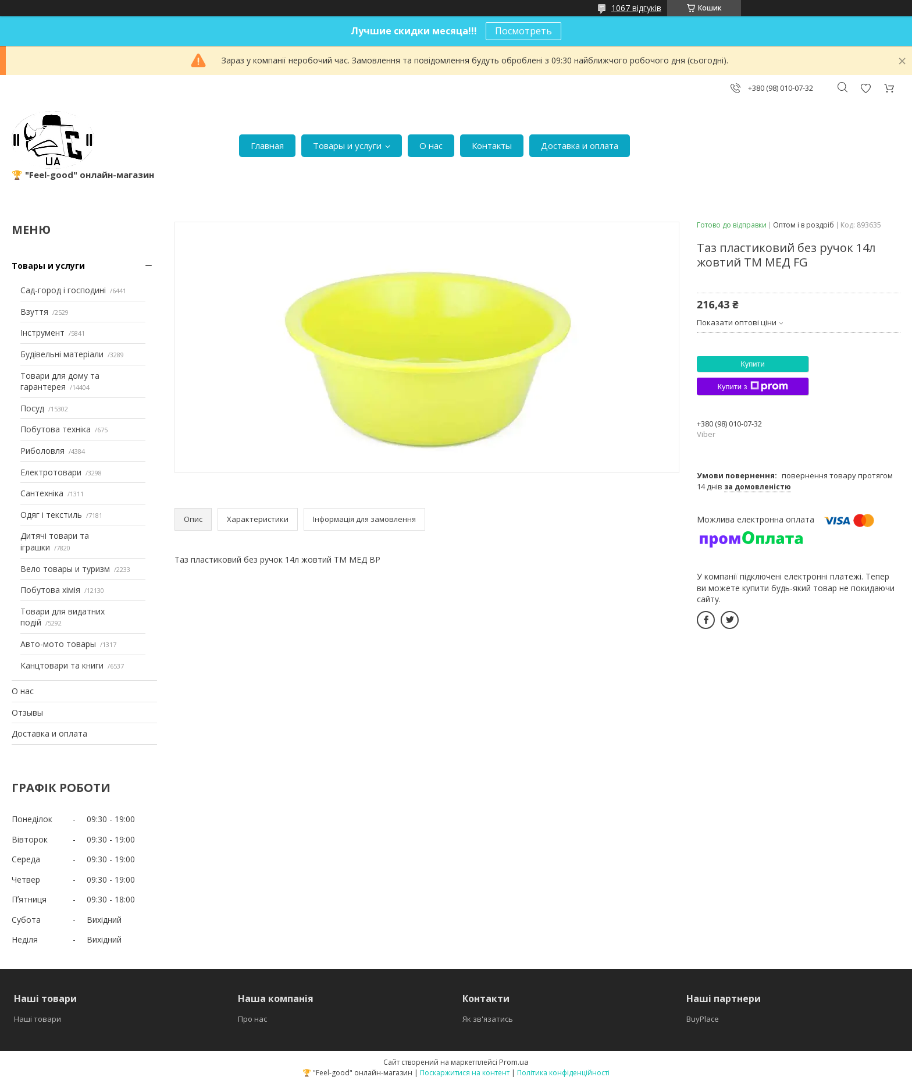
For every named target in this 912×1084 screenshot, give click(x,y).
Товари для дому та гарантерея (59, 381)
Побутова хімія (50, 589)
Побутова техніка (55, 429)
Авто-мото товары (58, 643)
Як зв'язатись (487, 1019)
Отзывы (27, 712)
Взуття (34, 311)
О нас (431, 145)
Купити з (752, 386)
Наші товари (37, 1019)
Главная (267, 145)
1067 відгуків (636, 7)
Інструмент (42, 332)
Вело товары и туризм (65, 568)
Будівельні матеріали (62, 354)
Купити (752, 364)
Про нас (252, 1019)
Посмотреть (523, 30)
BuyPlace (702, 1019)
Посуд (32, 408)
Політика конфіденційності (563, 1073)
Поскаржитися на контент (465, 1073)
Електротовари (50, 472)
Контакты (492, 145)
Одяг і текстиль (51, 514)
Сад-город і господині (63, 290)
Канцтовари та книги (62, 665)
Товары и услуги (347, 145)
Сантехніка (41, 493)
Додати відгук (865, 88)
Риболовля (42, 450)
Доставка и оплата (579, 145)
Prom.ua (514, 1062)
